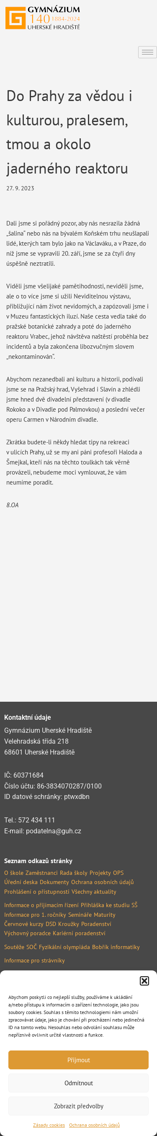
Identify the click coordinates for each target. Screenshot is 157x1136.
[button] (144, 981)
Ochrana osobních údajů (94, 1125)
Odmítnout (78, 1083)
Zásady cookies (49, 1125)
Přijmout (78, 1060)
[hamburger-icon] (147, 52)
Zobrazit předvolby (78, 1106)
